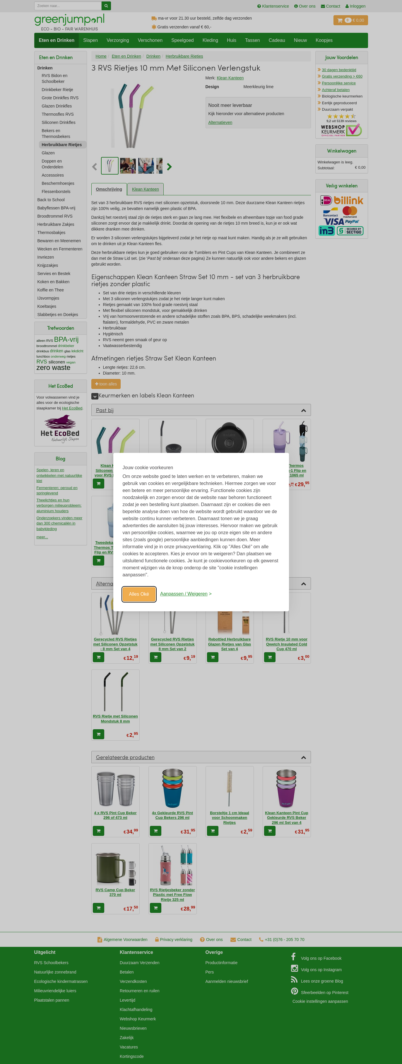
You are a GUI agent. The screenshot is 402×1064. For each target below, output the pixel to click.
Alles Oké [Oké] (139, 594)
